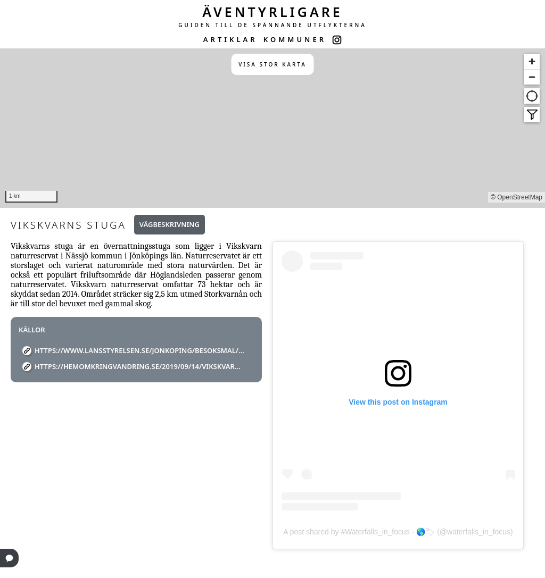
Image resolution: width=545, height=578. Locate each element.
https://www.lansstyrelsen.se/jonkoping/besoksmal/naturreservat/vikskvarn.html (140, 350)
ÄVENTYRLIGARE (272, 12)
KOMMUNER (294, 39)
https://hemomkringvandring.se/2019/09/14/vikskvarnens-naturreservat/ (140, 366)
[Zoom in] (532, 61)
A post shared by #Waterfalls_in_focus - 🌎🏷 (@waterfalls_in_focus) (398, 531)
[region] (272, 128)
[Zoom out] (532, 77)
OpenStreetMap (519, 197)
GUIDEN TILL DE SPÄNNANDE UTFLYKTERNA (272, 25)
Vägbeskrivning (169, 224)
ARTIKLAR (230, 39)
